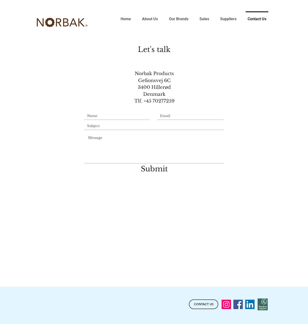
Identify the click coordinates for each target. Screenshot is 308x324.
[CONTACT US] (203, 304)
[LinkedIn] (250, 304)
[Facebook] (238, 304)
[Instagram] (226, 304)
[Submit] (154, 169)
